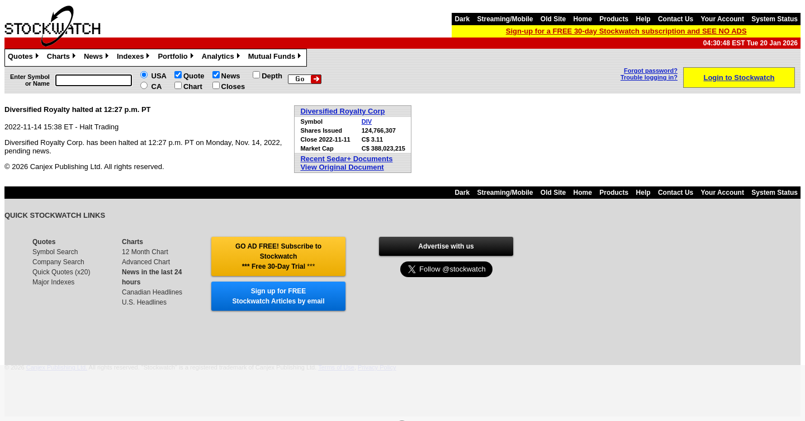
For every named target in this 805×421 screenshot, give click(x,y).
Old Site (553, 19)
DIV (367, 121)
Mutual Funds (276, 58)
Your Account (722, 19)
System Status (774, 19)
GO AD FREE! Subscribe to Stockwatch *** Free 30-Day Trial (278, 256)
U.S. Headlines (144, 302)
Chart (192, 86)
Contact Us (675, 19)
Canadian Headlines (152, 292)
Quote (194, 76)
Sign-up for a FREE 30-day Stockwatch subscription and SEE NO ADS (626, 31)
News (97, 58)
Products (613, 19)
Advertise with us (445, 246)
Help (643, 19)
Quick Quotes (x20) (61, 272)
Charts (62, 58)
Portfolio (177, 58)
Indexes (134, 58)
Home (583, 19)
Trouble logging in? (649, 77)
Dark (462, 19)
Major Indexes (53, 282)
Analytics (222, 58)
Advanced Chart (146, 262)
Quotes (24, 58)
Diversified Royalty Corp (342, 111)
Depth (272, 76)
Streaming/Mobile (505, 19)
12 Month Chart (145, 252)
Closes (233, 86)
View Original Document (341, 167)
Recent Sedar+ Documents (346, 159)
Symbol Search (55, 252)
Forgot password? (651, 70)
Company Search (58, 262)
